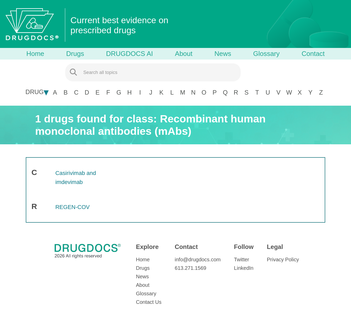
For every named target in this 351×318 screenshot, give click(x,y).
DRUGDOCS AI (129, 53)
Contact (313, 53)
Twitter (241, 259)
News (222, 53)
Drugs (75, 53)
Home (35, 53)
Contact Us (148, 302)
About (184, 53)
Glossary (266, 53)
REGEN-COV (72, 207)
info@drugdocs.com (198, 259)
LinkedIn (244, 268)
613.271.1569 (190, 268)
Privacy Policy (283, 259)
